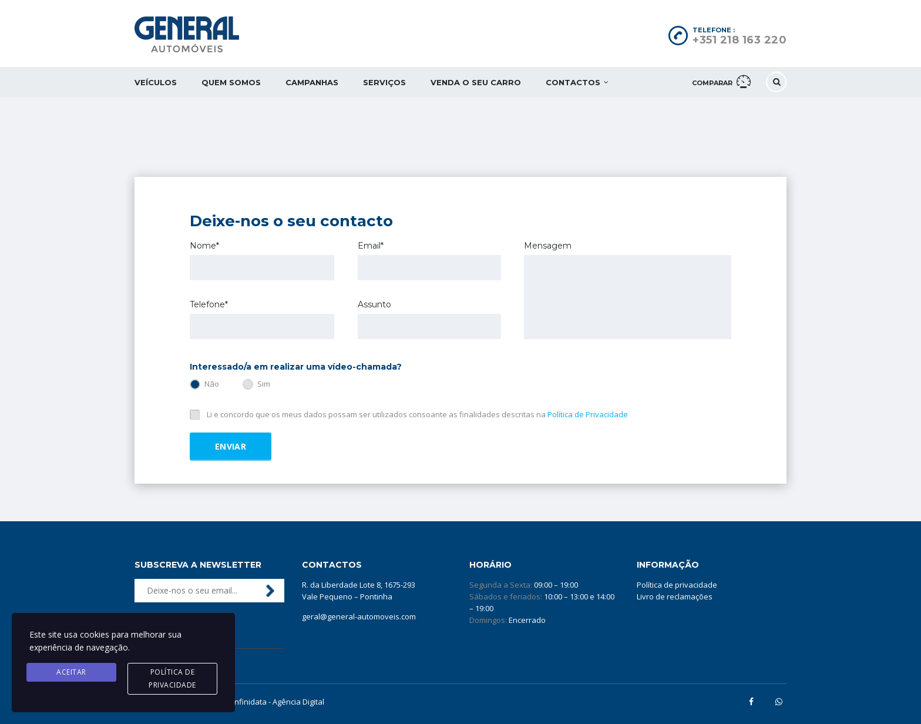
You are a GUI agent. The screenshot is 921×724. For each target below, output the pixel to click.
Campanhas (311, 82)
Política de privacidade (677, 584)
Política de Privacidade (587, 414)
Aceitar (71, 672)
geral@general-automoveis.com (359, 616)
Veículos (156, 82)
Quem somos (231, 82)
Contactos (573, 82)
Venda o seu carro (476, 82)
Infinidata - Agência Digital (278, 701)
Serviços (384, 82)
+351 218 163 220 (739, 39)
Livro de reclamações (674, 596)
